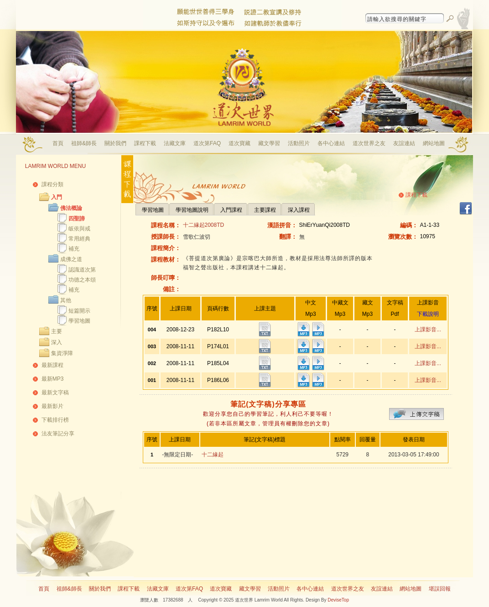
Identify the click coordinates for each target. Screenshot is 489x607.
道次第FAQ (207, 143)
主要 (56, 331)
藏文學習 (269, 143)
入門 (56, 197)
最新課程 (52, 365)
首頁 (57, 143)
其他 (65, 300)
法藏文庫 (175, 143)
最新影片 (52, 406)
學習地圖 (79, 321)
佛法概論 (71, 208)
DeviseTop (338, 599)
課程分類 (52, 184)
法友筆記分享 (58, 433)
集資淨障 (62, 353)
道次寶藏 (239, 143)
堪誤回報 (440, 589)
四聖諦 (76, 218)
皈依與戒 (79, 228)
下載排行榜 (55, 420)
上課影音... (428, 329)
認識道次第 (82, 270)
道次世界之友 (369, 143)
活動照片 (299, 143)
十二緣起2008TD (203, 225)
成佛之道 (71, 259)
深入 (56, 342)
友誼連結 (404, 143)
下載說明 (428, 314)
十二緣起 (213, 454)
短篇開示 (79, 311)
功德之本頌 (82, 280)
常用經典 (79, 238)
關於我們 (115, 143)
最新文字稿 (55, 392)
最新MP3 (53, 379)
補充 (73, 249)
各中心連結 (331, 143)
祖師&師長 (84, 143)
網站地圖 (434, 143)
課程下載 (145, 143)
